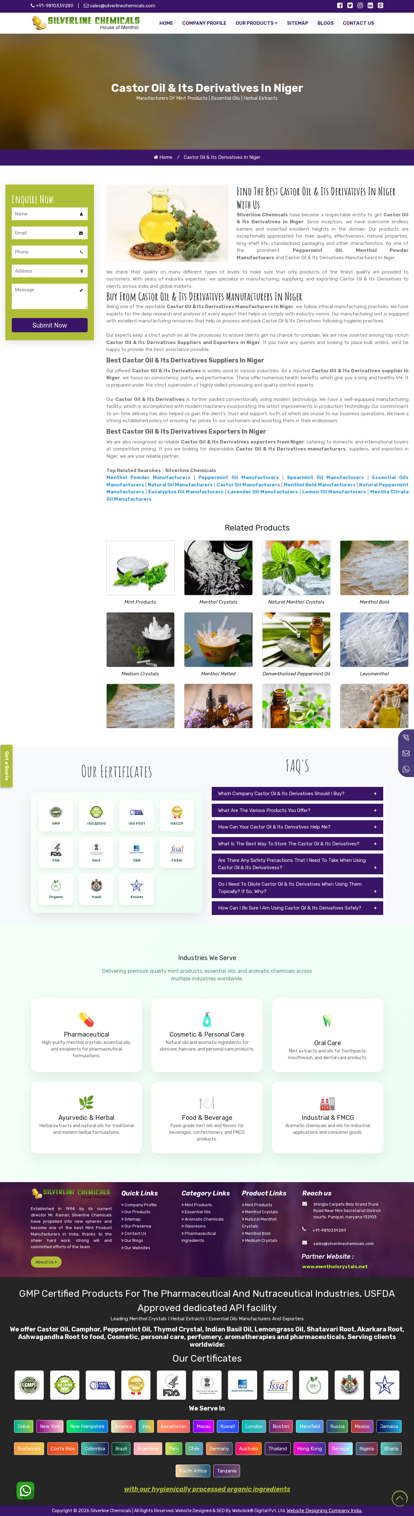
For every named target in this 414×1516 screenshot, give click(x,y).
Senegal (340, 1449)
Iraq (146, 1426)
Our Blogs (132, 1240)
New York (50, 1426)
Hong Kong (309, 1449)
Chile (194, 1449)
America (123, 1426)
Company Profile (139, 1204)
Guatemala (29, 1449)
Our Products (135, 1211)
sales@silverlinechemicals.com (119, 6)
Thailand (277, 1449)
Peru (174, 1449)
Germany (219, 1449)
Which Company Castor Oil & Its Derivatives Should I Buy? (281, 793)
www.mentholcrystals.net (335, 1266)
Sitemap (131, 1219)
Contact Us (133, 1233)
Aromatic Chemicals (203, 1219)
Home (163, 157)
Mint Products (140, 602)
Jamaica (389, 1426)
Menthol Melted (218, 674)
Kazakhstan (173, 1426)
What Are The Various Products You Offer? (264, 810)
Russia (337, 1426)
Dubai (23, 1426)
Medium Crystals (140, 674)
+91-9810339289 (329, 1230)
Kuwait (227, 1426)
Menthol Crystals (218, 602)
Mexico (362, 1426)
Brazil (121, 1449)
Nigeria (366, 1449)
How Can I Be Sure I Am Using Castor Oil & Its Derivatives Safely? (289, 908)
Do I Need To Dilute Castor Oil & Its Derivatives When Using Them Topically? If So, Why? (290, 887)
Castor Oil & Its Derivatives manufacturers (291, 449)
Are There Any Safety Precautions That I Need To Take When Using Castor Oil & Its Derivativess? (292, 863)
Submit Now (49, 325)
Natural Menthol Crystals (296, 602)
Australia (248, 1449)
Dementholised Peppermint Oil (296, 674)
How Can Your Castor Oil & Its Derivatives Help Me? (274, 827)
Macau (203, 1426)
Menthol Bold (374, 602)
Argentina (148, 1449)
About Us (46, 1262)
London (254, 1426)
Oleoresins (194, 1226)
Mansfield (309, 1426)
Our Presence (136, 1226)
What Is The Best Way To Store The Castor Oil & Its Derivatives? (288, 844)
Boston (281, 1426)
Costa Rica (63, 1449)
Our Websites (135, 1247)
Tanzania (227, 1471)
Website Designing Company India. (324, 1510)
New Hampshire (87, 1426)
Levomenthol (374, 674)
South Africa (193, 1471)
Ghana (391, 1449)
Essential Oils (196, 1211)
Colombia (95, 1449)
